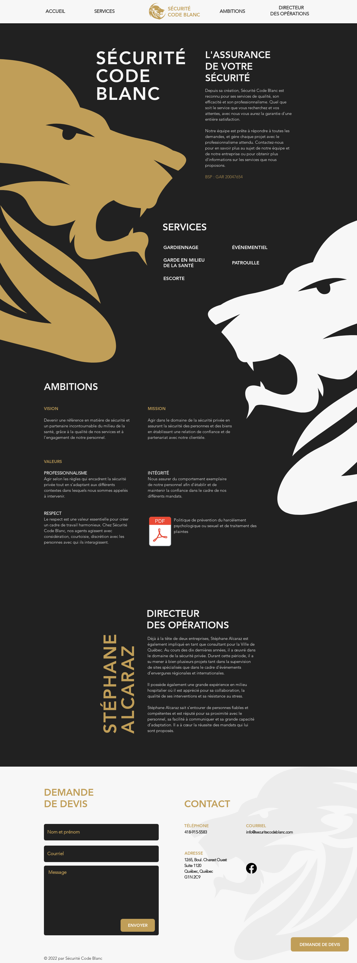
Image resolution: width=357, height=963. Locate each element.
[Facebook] (251, 868)
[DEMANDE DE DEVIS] (320, 944)
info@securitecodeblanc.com (269, 832)
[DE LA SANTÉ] (178, 265)
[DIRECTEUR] (291, 7)
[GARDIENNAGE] (181, 247)
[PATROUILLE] (246, 262)
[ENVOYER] (138, 925)
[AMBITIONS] (232, 11)
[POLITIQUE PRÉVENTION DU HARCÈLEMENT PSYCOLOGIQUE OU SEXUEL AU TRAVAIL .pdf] (160, 532)
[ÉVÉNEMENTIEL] (250, 247)
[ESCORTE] (174, 278)
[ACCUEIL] (55, 11)
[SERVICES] (104, 11)
